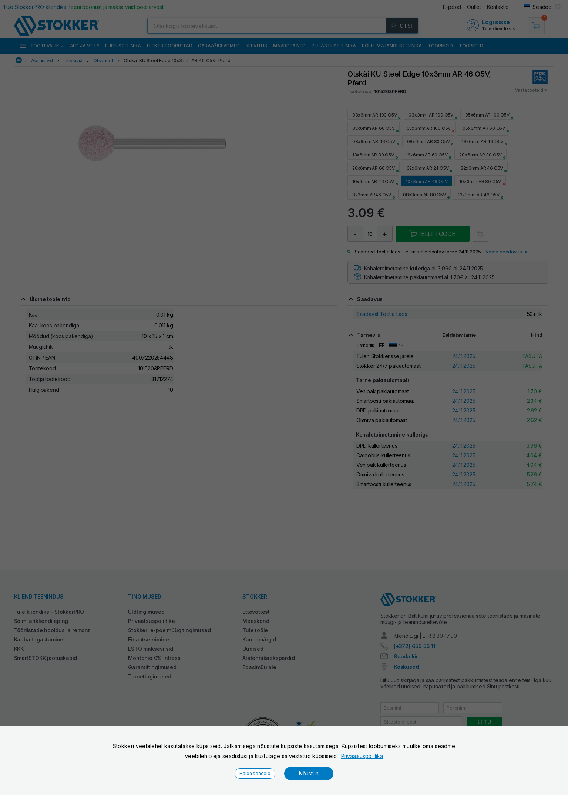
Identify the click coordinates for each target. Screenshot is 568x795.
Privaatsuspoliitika (362, 756)
